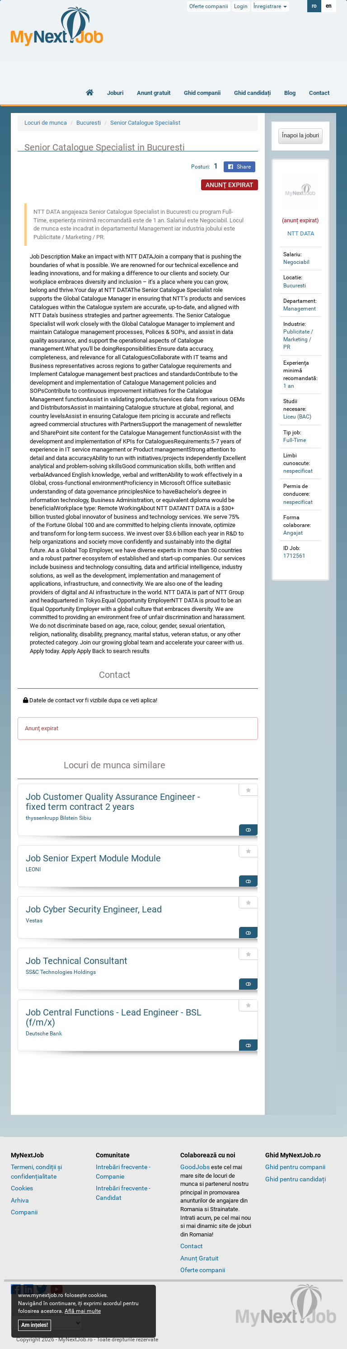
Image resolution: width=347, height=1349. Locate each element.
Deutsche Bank (44, 1033)
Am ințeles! (34, 1325)
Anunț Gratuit (199, 1258)
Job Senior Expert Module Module (93, 858)
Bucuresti (88, 122)
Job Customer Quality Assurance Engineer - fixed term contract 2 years (113, 801)
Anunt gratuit (153, 92)
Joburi (115, 92)
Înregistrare (270, 6)
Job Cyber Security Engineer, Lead (94, 909)
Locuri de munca (45, 122)
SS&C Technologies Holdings (61, 972)
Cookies (22, 1188)
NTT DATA (300, 233)
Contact (319, 92)
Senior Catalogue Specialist (145, 122)
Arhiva (20, 1200)
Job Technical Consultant (76, 960)
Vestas (34, 920)
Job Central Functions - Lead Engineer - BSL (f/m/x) (114, 1017)
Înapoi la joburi (300, 135)
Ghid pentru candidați (295, 1179)
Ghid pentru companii (295, 1166)
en (329, 6)
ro (314, 6)
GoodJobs (195, 1166)
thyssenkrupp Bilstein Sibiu (58, 818)
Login (241, 6)
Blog (289, 92)
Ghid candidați (252, 92)
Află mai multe (83, 1311)
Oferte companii (208, 6)
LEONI (33, 869)
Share (239, 167)
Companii (24, 1212)
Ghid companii (202, 92)
